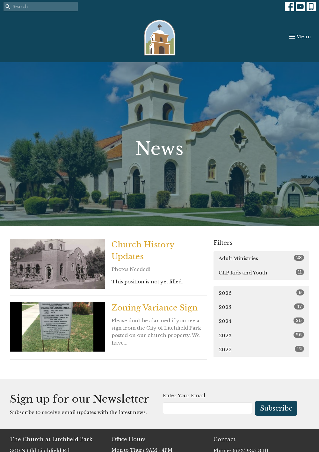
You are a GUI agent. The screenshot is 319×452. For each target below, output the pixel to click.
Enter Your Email (184, 395)
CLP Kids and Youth (261, 272)
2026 (261, 292)
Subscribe (276, 408)
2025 (261, 306)
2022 (261, 349)
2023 (261, 335)
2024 (261, 320)
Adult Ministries (261, 258)
